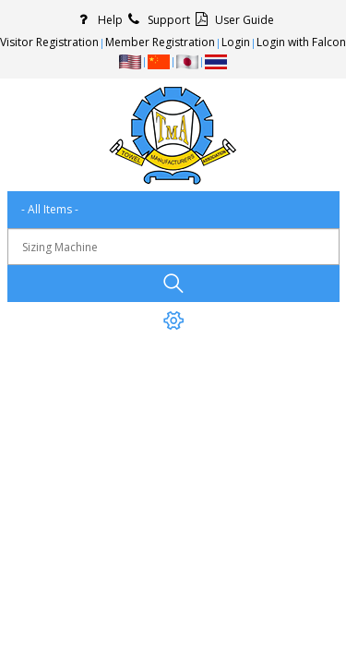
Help (98, 20)
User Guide (232, 20)
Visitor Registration (49, 42)
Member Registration (160, 42)
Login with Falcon (301, 42)
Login (235, 42)
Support (156, 20)
